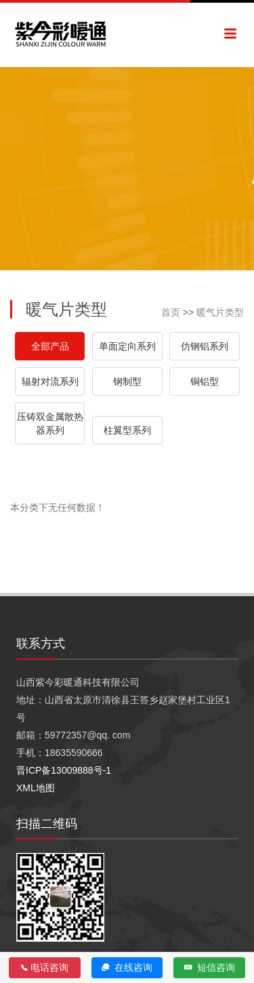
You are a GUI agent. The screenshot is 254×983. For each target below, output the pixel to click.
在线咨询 (127, 967)
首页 (170, 312)
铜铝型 (204, 381)
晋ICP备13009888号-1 (63, 770)
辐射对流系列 (50, 381)
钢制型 (127, 381)
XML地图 (35, 787)
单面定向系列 (127, 346)
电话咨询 (44, 967)
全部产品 (50, 346)
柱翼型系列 (127, 430)
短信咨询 (209, 967)
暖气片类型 (220, 312)
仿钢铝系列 (204, 346)
